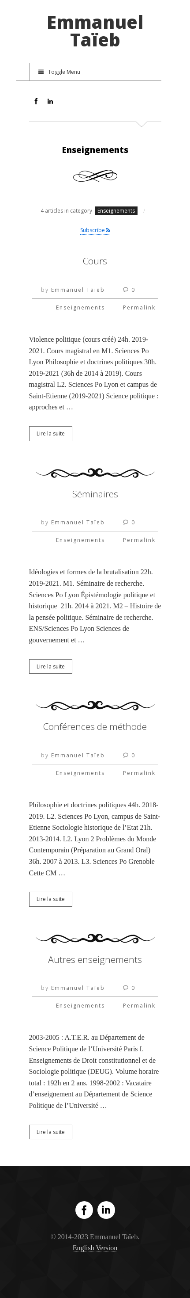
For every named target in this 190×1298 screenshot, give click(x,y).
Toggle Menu (59, 72)
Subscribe (95, 230)
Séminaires (95, 494)
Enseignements (80, 307)
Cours (95, 261)
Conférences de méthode (95, 726)
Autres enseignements (95, 959)
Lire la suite (51, 433)
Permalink (139, 307)
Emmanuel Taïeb (95, 31)
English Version (95, 1248)
